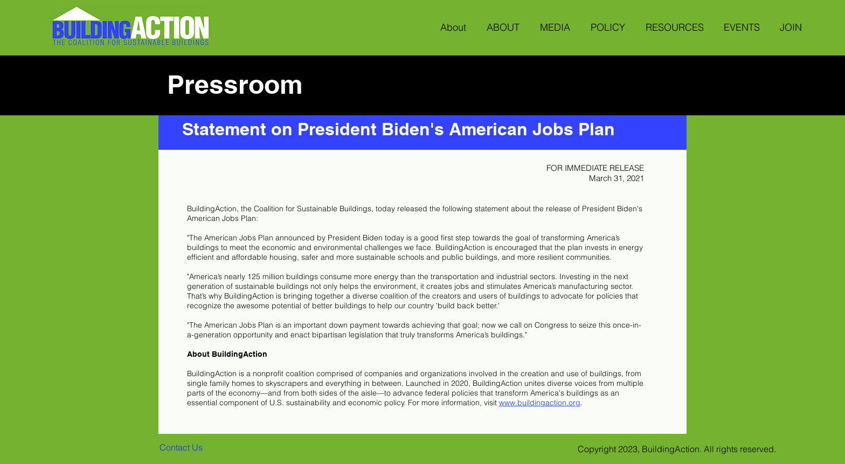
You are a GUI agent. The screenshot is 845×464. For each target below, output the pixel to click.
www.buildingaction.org (539, 402)
